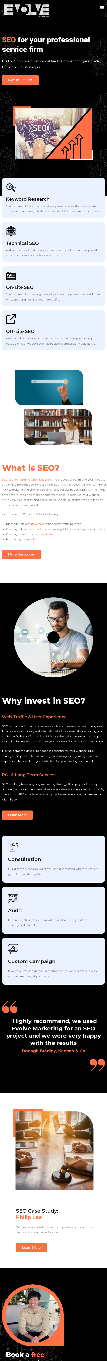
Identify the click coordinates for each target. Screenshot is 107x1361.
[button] (101, 7)
